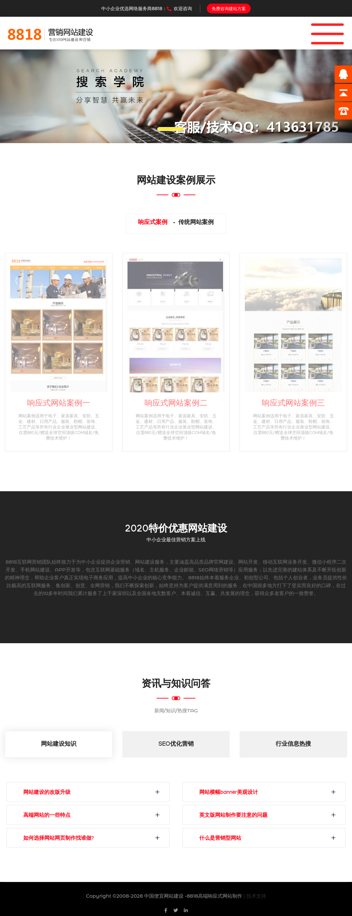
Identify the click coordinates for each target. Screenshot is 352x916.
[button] (26, 96)
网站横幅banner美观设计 (228, 793)
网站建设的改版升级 (46, 793)
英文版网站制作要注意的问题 (233, 816)
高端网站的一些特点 (46, 816)
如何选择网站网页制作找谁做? (58, 839)
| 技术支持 (255, 896)
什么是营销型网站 (220, 839)
